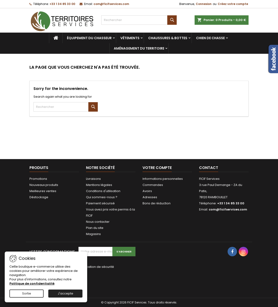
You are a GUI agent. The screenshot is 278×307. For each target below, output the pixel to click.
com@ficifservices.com (111, 4)
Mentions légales (99, 185)
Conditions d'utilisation (103, 191)
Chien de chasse (210, 38)
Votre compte (157, 167)
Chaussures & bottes (167, 38)
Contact (208, 167)
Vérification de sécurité (96, 267)
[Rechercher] (139, 20)
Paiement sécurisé (100, 203)
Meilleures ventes (42, 191)
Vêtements (129, 38)
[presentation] (110, 280)
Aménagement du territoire (139, 48)
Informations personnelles (163, 179)
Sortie (26, 293)
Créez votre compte (233, 4)
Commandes (153, 185)
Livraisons (93, 179)
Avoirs (147, 191)
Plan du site (94, 228)
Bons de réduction (157, 203)
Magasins (93, 234)
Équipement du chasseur (89, 38)
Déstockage (38, 197)
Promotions (38, 179)
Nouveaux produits (43, 185)
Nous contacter (98, 221)
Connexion (204, 4)
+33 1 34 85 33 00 (62, 4)
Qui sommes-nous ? (101, 197)
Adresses (150, 197)
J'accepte (65, 293)
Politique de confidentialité (31, 283)
